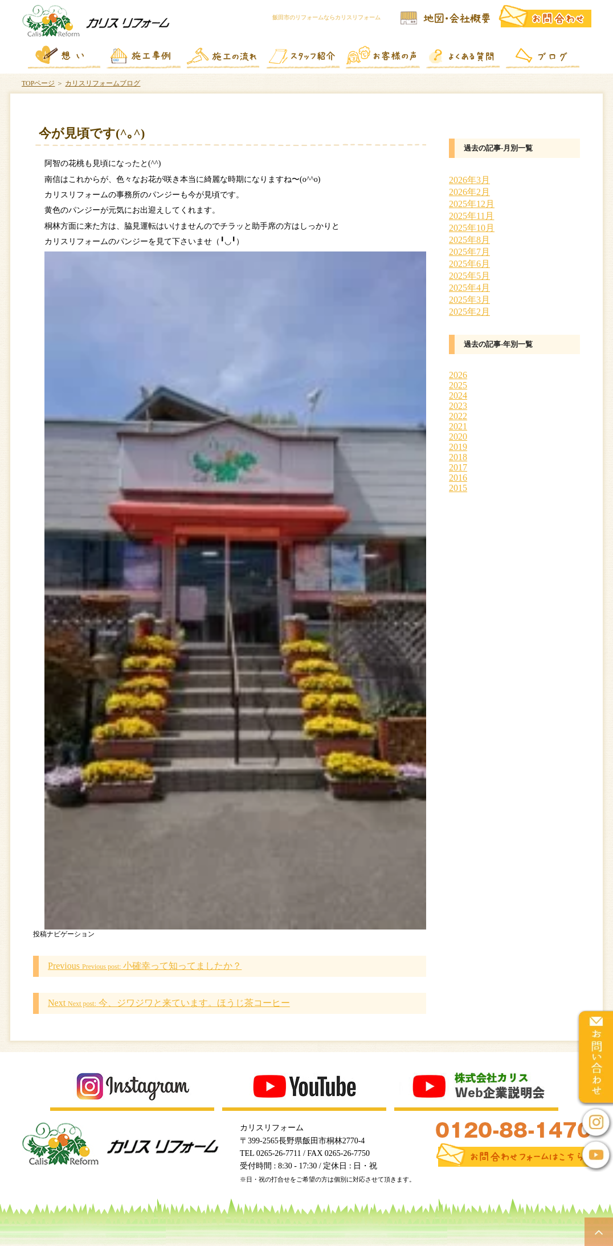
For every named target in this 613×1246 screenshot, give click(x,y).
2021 (458, 426)
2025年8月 (469, 240)
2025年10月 (472, 228)
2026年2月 (469, 192)
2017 (458, 467)
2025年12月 (472, 204)
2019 (458, 447)
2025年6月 (469, 264)
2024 (458, 395)
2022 (458, 416)
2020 (458, 436)
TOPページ (38, 83)
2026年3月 (469, 180)
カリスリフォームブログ (102, 83)
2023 (458, 406)
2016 (458, 477)
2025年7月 (469, 252)
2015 (458, 488)
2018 (458, 457)
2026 (458, 375)
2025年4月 (469, 288)
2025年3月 (469, 300)
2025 (458, 385)
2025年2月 (469, 311)
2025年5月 (469, 276)
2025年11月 (471, 216)
